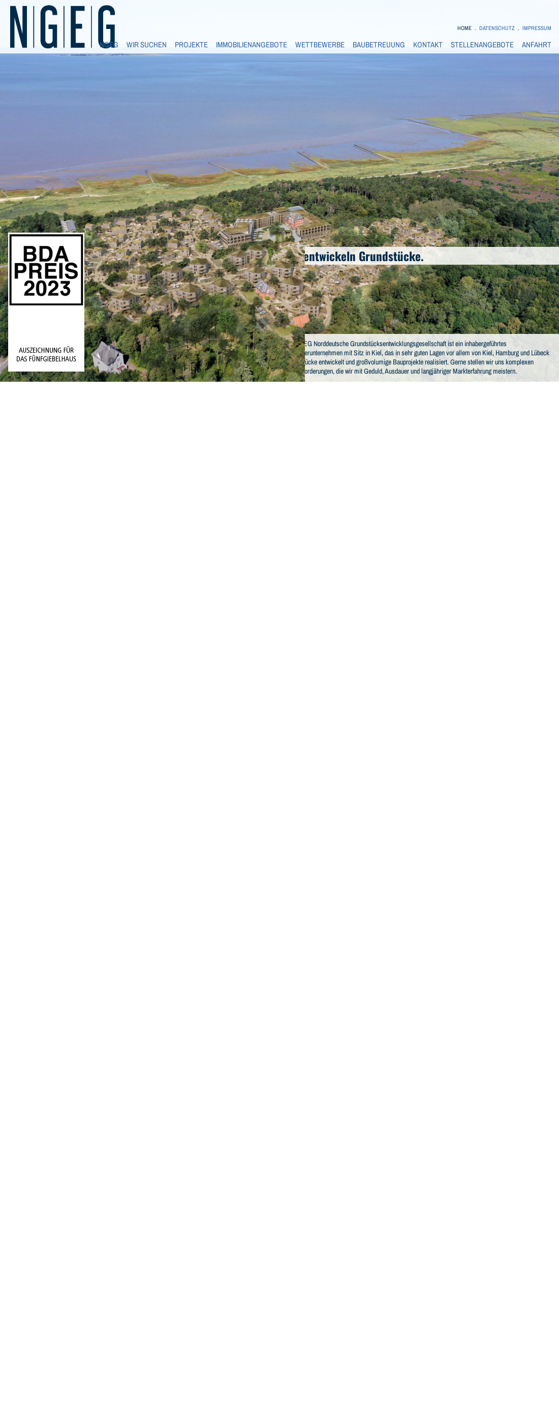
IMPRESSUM (536, 28)
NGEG (109, 45)
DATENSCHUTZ (497, 28)
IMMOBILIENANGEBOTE (251, 45)
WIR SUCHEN (147, 45)
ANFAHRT (536, 45)
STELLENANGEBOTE (482, 45)
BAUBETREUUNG (379, 45)
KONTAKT (428, 45)
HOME (464, 28)
